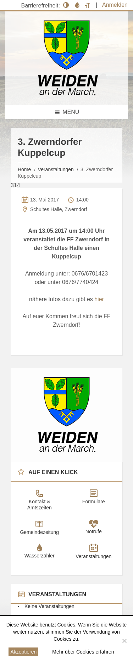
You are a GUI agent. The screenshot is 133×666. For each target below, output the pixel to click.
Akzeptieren (23, 652)
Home (24, 169)
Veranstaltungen (56, 169)
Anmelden (115, 5)
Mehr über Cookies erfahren (83, 652)
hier (99, 299)
